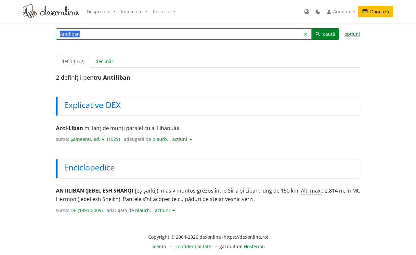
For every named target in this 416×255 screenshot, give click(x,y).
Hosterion (254, 246)
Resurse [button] (162, 11)
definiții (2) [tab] (72, 61)
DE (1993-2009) (87, 210)
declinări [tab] (105, 61)
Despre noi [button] (99, 11)
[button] (306, 12)
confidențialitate (193, 246)
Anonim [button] (338, 11)
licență (158, 246)
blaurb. (160, 139)
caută (325, 34)
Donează (375, 11)
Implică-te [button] (132, 11)
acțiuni (180, 139)
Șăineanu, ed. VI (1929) (95, 139)
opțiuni (352, 34)
